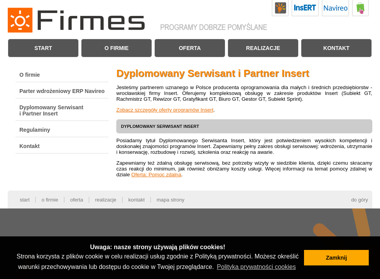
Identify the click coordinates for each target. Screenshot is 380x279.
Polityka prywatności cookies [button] (256, 267)
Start (43, 48)
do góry (359, 200)
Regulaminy (34, 130)
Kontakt (336, 48)
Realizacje (263, 48)
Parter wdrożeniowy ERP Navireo (62, 91)
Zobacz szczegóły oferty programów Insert (164, 110)
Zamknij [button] (336, 258)
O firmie (116, 48)
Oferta (190, 48)
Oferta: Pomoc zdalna (156, 174)
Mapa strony (171, 200)
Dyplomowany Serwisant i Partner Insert (51, 110)
